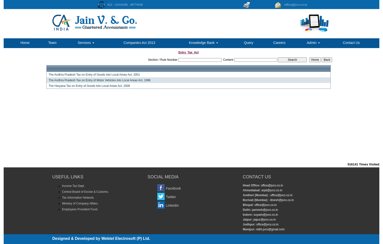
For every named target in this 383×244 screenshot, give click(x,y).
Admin (313, 43)
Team (52, 43)
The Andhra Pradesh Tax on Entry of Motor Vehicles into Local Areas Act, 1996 (99, 80)
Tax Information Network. (78, 197)
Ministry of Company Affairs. (80, 203)
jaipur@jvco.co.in (264, 219)
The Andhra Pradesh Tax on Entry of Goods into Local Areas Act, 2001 (94, 74)
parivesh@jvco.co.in (265, 210)
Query (248, 43)
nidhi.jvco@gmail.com (270, 229)
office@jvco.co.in (271, 185)
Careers (279, 43)
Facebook (173, 188)
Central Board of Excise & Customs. (85, 191)
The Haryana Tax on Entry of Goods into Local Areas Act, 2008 (89, 86)
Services (86, 43)
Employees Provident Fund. (80, 209)
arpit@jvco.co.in (271, 190)
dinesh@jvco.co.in (281, 200)
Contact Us (351, 43)
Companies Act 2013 (139, 43)
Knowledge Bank (203, 43)
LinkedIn (172, 205)
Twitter (171, 197)
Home (25, 43)
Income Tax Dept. (73, 186)
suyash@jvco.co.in (265, 214)
